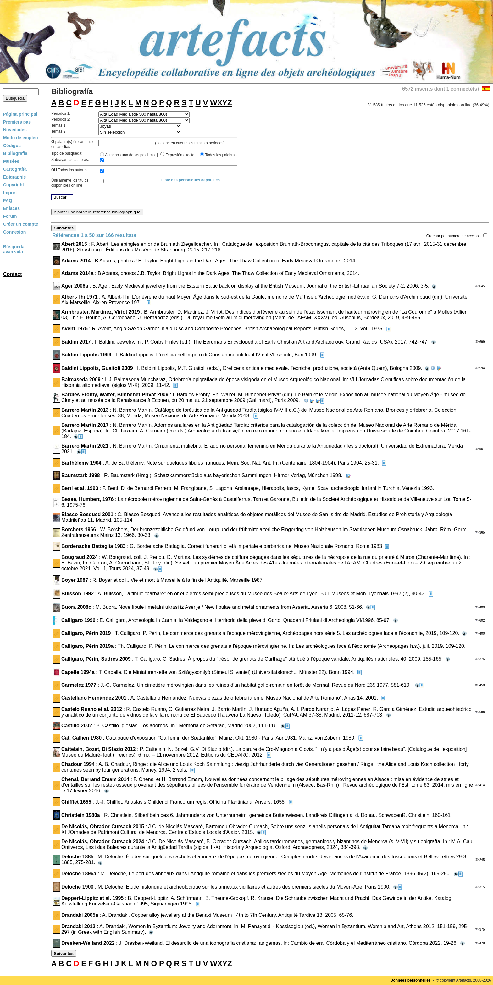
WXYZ (221, 102)
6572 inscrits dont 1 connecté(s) (440, 88)
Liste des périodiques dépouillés (190, 180)
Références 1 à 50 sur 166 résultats (94, 235)
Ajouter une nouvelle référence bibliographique (97, 212)
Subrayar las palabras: (70, 159)
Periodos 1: (60, 113)
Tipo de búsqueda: (66, 153)
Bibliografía (15, 153)
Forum (10, 216)
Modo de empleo (20, 137)
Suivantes (64, 228)
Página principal (20, 114)
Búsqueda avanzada (14, 249)
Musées (11, 161)
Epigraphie (14, 176)
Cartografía (15, 169)
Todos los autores (69, 170)
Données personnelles (411, 980)
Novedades (15, 129)
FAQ (7, 200)
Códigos (12, 145)
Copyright (13, 184)
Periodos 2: (60, 119)
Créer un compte (20, 224)
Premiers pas (17, 121)
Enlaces (11, 208)
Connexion (14, 231)
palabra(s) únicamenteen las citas (72, 144)
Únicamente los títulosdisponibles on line (69, 183)
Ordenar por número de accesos (453, 236)
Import (10, 192)
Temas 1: (59, 125)
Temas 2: (59, 131)
